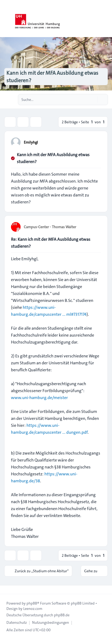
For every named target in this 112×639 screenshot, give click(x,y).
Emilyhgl (31, 142)
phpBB (31, 603)
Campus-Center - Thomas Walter (50, 227)
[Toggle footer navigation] (6, 589)
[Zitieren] (96, 142)
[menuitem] (16, 622)
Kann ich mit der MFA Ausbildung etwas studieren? (53, 158)
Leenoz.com (32, 608)
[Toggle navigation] (105, 19)
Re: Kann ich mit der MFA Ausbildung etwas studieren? (50, 242)
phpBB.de (61, 615)
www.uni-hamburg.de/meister (39, 398)
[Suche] (92, 99)
